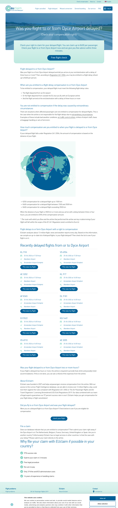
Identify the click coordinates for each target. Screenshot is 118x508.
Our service (92, 9)
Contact (99, 1)
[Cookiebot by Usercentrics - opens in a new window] (12, 504)
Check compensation (82, 1)
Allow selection (103, 491)
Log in (109, 9)
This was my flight (29, 267)
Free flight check (59, 58)
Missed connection (66, 9)
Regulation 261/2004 (58, 75)
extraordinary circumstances (82, 115)
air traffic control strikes (66, 117)
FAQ (99, 9)
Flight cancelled (40, 9)
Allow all (102, 485)
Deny (102, 496)
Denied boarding (80, 9)
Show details (96, 504)
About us (92, 1)
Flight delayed (52, 9)
